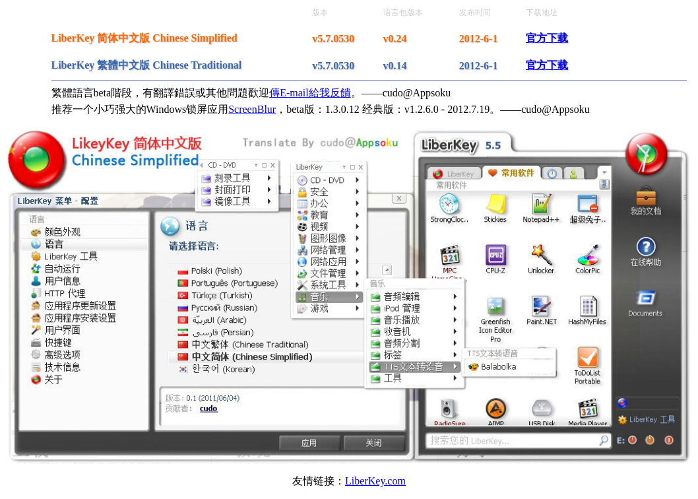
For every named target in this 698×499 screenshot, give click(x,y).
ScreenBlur (252, 109)
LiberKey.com (375, 480)
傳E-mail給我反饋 (310, 92)
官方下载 (547, 38)
